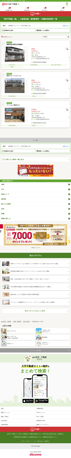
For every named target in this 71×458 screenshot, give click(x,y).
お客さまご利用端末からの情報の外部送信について (30, 434)
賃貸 (2, 408)
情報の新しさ (6, 218)
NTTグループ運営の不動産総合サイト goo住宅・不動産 (13, 0)
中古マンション (40, 412)
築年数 (3, 199)
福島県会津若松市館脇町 (14, 44)
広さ (2, 189)
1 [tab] (31, 247)
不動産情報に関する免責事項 (20, 437)
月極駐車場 (39, 408)
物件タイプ (5, 194)
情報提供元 (60, 434)
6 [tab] (39, 247)
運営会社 (47, 441)
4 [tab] (36, 247)
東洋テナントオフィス (13, 76)
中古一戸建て (40, 416)
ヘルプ (34, 441)
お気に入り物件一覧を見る (13, 160)
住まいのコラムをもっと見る (35, 311)
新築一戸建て (5, 416)
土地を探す (4, 420)
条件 (2, 209)
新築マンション (5, 412)
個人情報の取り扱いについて (35, 437)
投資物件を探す (40, 420)
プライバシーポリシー (26, 441)
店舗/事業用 (4, 424)
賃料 (2, 184)
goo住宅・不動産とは (12, 434)
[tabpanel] (35, 235)
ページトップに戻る (35, 350)
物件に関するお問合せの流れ (49, 434)
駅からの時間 (6, 204)
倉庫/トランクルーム (42, 424)
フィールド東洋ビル (13, 105)
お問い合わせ (40, 441)
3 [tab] (34, 247)
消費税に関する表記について (49, 437)
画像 (2, 214)
